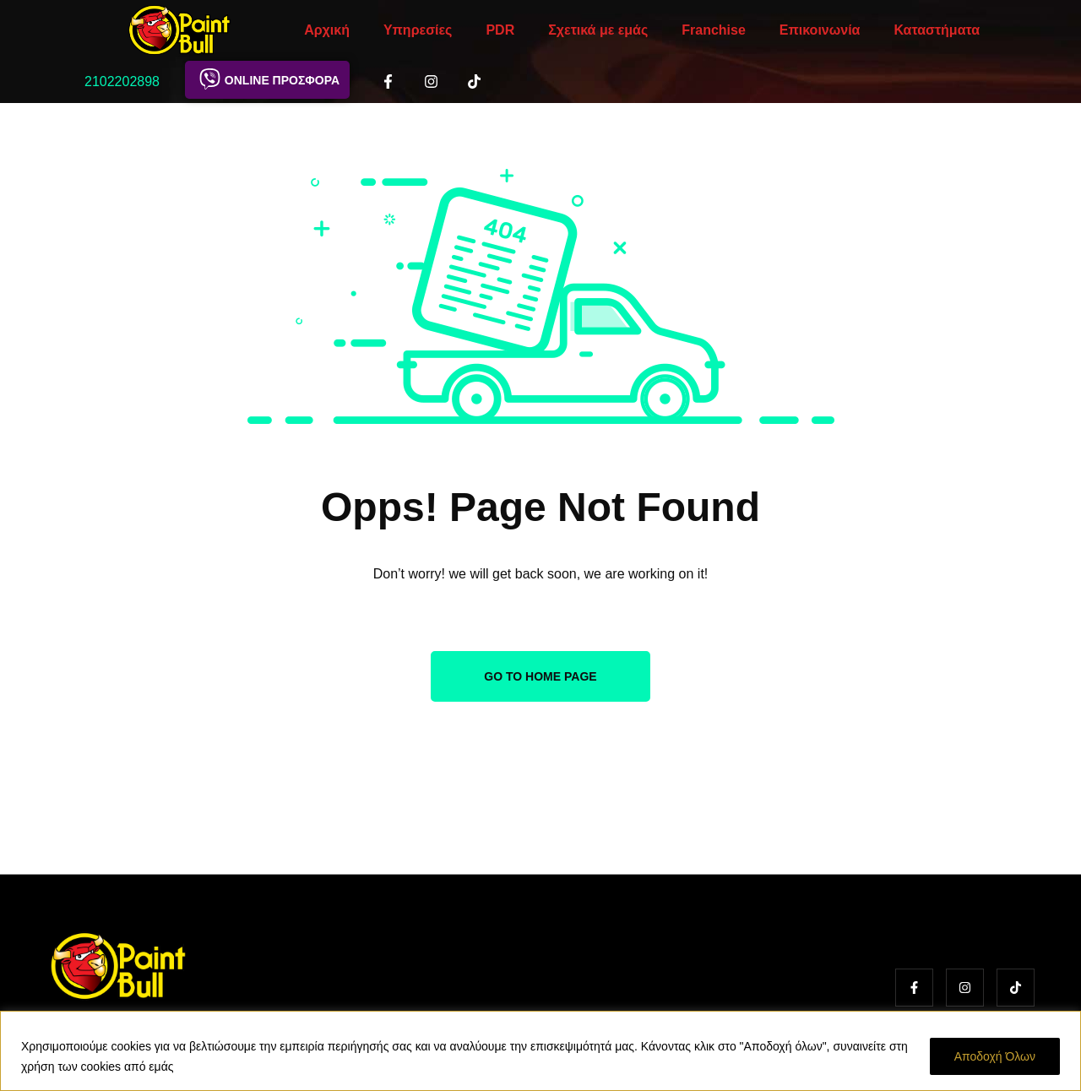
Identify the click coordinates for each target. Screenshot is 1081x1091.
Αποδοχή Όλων (994, 1056)
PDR (500, 30)
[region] (540, 1051)
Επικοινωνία (820, 30)
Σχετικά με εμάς (598, 30)
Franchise (714, 30)
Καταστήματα (937, 30)
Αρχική (327, 30)
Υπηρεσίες (418, 30)
